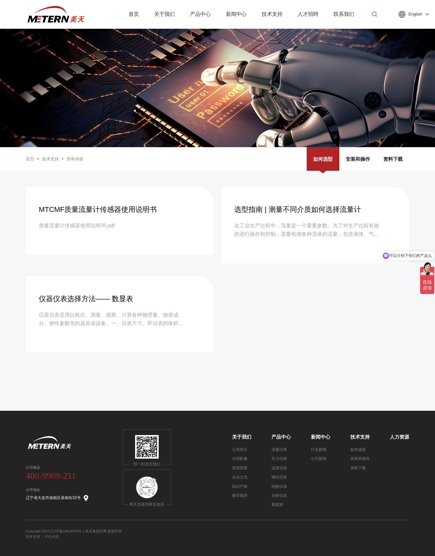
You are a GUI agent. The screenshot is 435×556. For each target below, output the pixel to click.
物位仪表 (279, 477)
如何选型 (323, 159)
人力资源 (399, 437)
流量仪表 (279, 449)
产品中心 (281, 437)
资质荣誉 (240, 468)
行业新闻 (318, 449)
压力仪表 (279, 458)
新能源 (277, 504)
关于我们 (241, 437)
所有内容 (75, 159)
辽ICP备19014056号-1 (67, 531)
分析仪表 (279, 495)
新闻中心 (320, 437)
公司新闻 (318, 458)
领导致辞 (240, 495)
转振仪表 (279, 486)
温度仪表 (279, 468)
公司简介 (240, 449)
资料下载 (393, 159)
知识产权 (240, 486)
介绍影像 (240, 458)
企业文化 (240, 477)
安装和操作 (358, 159)
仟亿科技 (52, 537)
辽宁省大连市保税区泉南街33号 (57, 498)
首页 (30, 159)
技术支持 (50, 159)
